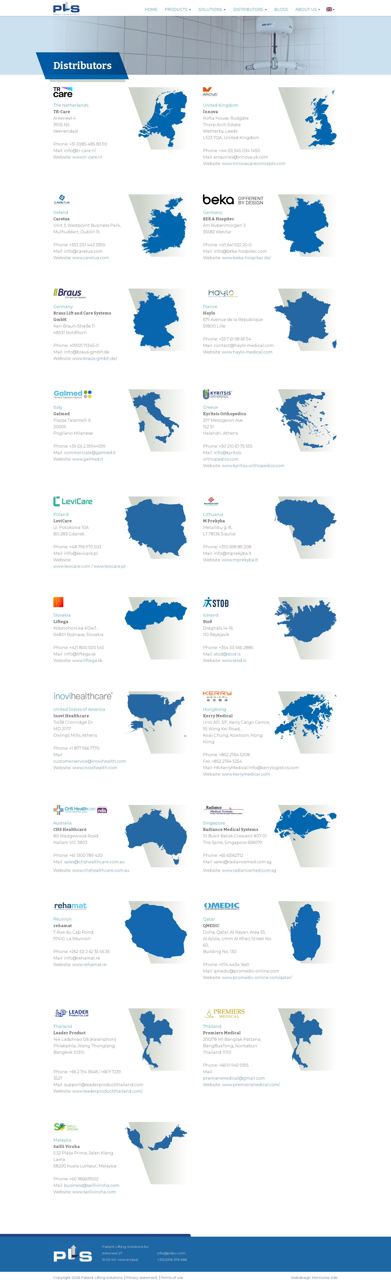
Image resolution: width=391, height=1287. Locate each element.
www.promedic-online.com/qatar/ (257, 977)
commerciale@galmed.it (90, 452)
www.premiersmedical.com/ (251, 1084)
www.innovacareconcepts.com (254, 163)
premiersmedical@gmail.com (234, 1078)
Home (151, 9)
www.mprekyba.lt (240, 560)
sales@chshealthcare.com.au (94, 862)
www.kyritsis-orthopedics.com (253, 465)
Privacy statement (141, 1277)
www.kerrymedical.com (246, 774)
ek (238, 257)
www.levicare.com (71, 566)
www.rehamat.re (89, 964)
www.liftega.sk (87, 660)
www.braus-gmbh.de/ (94, 358)
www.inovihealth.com (94, 767)
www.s (228, 660)
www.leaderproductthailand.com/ (107, 1091)
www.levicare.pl (109, 566)
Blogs (281, 9)
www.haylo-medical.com (247, 352)
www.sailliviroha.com (94, 1192)
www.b (229, 257)
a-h (244, 257)
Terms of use (172, 1277)
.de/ (267, 257)
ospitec (255, 257)
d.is (242, 660)
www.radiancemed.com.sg (249, 870)
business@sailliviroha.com (91, 1185)
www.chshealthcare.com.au (100, 870)
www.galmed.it (87, 459)
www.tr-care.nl (87, 157)
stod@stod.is (227, 654)
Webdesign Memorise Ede (314, 1277)
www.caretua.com (90, 257)
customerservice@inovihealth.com (89, 761)
